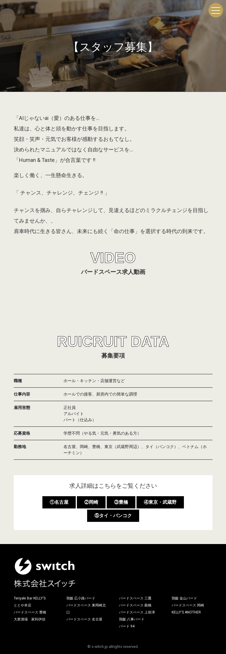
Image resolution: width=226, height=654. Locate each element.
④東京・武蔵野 (160, 502)
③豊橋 (121, 502)
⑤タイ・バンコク (113, 515)
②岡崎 (91, 502)
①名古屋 (59, 502)
